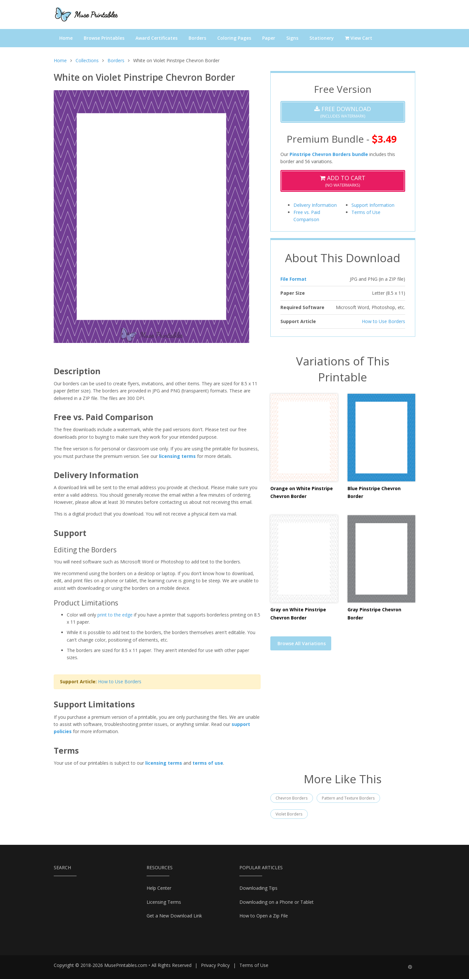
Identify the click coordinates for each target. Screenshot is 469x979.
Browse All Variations (301, 643)
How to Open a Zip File (263, 916)
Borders (197, 38)
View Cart (358, 38)
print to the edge (115, 615)
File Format (293, 279)
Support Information (372, 205)
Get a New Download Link (174, 916)
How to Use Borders (119, 681)
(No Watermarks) (342, 181)
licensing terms (177, 456)
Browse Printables (104, 38)
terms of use (207, 763)
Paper (268, 38)
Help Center (159, 888)
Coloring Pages (234, 38)
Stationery (321, 38)
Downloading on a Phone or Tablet (276, 902)
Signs (292, 38)
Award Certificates (156, 38)
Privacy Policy (215, 965)
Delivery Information (315, 205)
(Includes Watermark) (342, 112)
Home (66, 38)
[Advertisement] (342, 715)
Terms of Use (365, 212)
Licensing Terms (164, 902)
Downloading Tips (258, 888)
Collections (87, 60)
